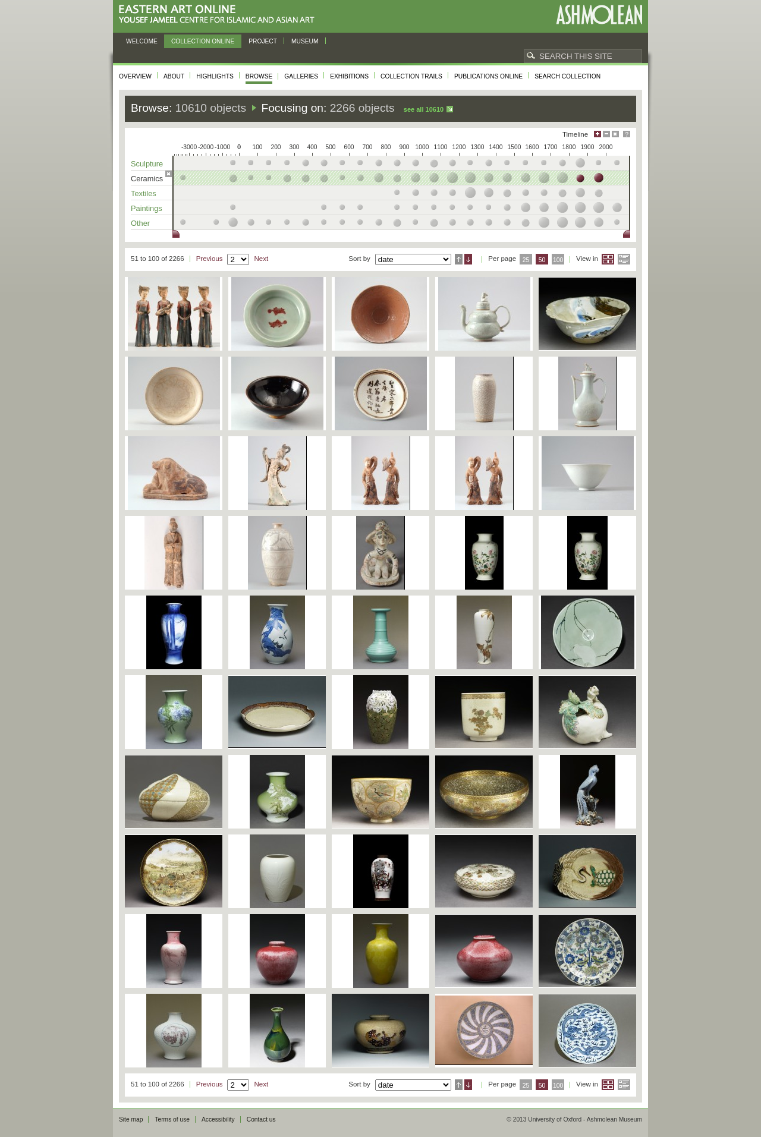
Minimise (606, 134)
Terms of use (172, 1119)
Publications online (488, 76)
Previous (209, 258)
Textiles (143, 193)
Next (261, 258)
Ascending (459, 259)
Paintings (146, 208)
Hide (615, 134)
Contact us (261, 1119)
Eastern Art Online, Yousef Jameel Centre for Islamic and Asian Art (219, 14)
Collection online (202, 41)
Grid (608, 259)
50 (542, 260)
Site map (131, 1119)
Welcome (142, 41)
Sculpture (147, 163)
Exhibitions (349, 76)
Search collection (567, 76)
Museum (305, 41)
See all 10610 (424, 109)
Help (626, 134)
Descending (468, 259)
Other (140, 223)
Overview (135, 76)
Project (263, 41)
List (624, 259)
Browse (259, 76)
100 (558, 260)
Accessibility (218, 1119)
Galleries (301, 76)
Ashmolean (599, 14)
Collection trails (411, 76)
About (173, 76)
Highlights (215, 76)
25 (526, 260)
